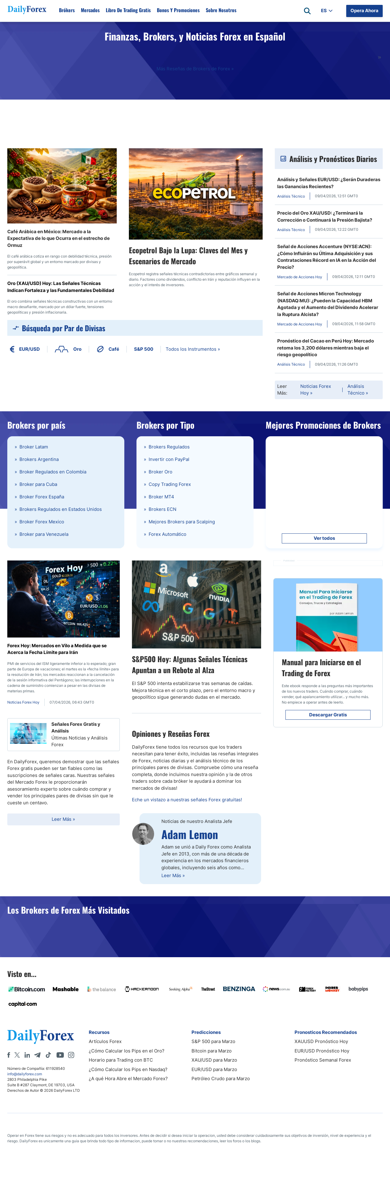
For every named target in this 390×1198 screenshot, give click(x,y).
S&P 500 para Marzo (213, 1041)
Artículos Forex (105, 1041)
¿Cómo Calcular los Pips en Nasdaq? (128, 1069)
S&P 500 (143, 349)
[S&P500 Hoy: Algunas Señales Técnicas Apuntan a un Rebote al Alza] (196, 604)
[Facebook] (8, 1055)
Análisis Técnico (357, 389)
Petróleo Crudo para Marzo (221, 1078)
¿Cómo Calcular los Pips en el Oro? (126, 1051)
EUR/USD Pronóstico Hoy (322, 1051)
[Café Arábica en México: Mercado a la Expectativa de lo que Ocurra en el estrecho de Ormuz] (62, 185)
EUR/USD (25, 349)
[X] (17, 1055)
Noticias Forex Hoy (315, 389)
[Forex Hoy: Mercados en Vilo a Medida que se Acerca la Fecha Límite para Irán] (63, 599)
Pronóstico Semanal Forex (323, 1060)
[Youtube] (60, 1055)
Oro (68, 349)
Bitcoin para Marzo (212, 1051)
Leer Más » (63, 819)
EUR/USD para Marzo (214, 1069)
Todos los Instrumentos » (193, 349)
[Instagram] (71, 1055)
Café (107, 349)
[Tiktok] (48, 1055)
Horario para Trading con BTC (121, 1060)
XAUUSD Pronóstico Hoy (321, 1041)
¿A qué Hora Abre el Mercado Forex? (128, 1078)
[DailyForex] (40, 1036)
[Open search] (307, 11)
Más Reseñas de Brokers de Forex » (195, 69)
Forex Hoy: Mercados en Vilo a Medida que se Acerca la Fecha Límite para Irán (57, 649)
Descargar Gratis (328, 715)
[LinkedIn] (27, 1055)
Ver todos (324, 538)
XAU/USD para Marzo (214, 1060)
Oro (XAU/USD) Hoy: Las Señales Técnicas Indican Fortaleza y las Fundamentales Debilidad (60, 286)
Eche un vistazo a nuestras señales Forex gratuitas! (187, 800)
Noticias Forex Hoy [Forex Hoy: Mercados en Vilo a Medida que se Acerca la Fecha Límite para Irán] (23, 702)
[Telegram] (37, 1055)
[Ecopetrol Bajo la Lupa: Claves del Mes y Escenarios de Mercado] (196, 194)
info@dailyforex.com (24, 1074)
